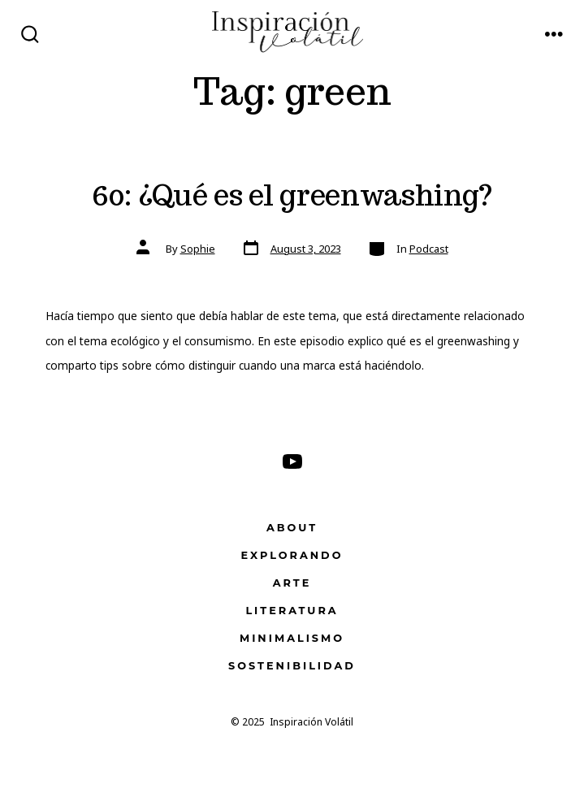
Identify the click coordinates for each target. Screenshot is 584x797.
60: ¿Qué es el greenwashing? (292, 195)
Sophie (197, 248)
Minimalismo (292, 638)
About (292, 528)
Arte (292, 583)
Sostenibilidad (292, 666)
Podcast (428, 248)
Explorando (292, 555)
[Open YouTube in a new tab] (292, 461)
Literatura (291, 610)
